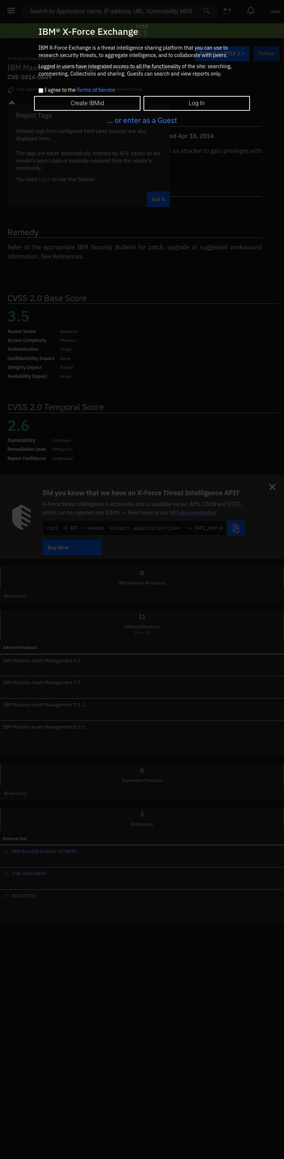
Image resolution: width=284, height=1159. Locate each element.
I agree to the (79, 90)
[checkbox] (40, 90)
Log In (196, 103)
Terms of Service (96, 90)
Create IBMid (87, 103)
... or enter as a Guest (142, 120)
